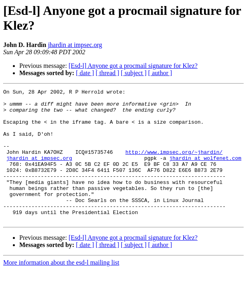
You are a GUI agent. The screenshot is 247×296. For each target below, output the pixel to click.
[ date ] (85, 72)
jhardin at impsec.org (75, 44)
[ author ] (160, 72)
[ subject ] (134, 72)
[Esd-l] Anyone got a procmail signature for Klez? (133, 65)
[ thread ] (107, 72)
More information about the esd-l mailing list (61, 289)
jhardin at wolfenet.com (205, 172)
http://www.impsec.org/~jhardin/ (174, 165)
